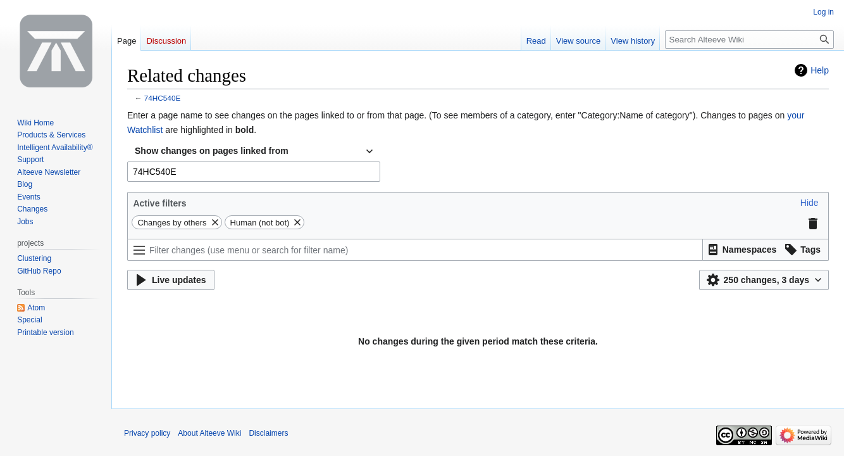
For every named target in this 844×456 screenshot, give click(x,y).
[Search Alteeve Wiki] (749, 39)
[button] (809, 203)
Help (819, 70)
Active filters (159, 203)
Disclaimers (268, 433)
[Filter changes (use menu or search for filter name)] (415, 250)
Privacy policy (147, 433)
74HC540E (162, 98)
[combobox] (253, 151)
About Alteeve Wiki (209, 433)
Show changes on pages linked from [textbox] (212, 151)
